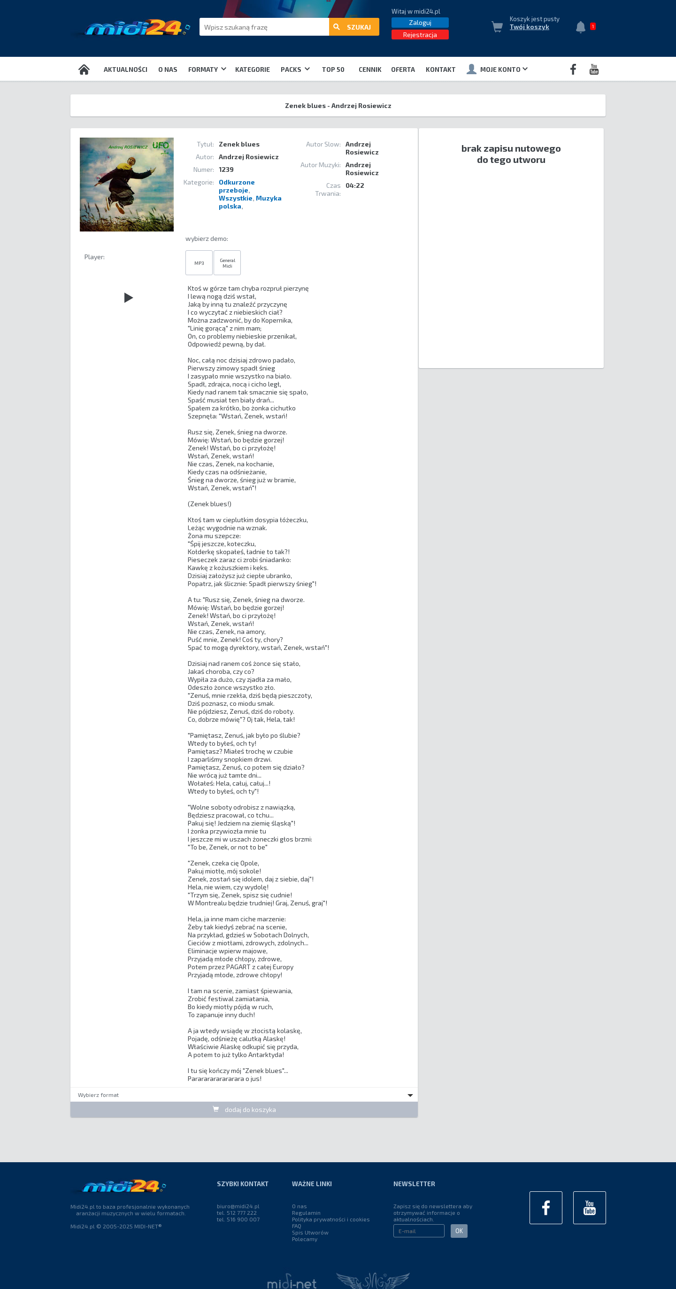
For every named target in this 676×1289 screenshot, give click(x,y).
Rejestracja (420, 35)
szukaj (352, 27)
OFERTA (403, 69)
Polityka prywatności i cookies (331, 1219)
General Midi (227, 263)
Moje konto (497, 69)
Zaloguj (420, 22)
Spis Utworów (310, 1232)
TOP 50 (333, 69)
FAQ (296, 1225)
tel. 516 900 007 (238, 1219)
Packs (295, 69)
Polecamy (304, 1238)
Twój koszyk (529, 27)
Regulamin (306, 1212)
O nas (167, 69)
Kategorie (252, 69)
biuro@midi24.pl (238, 1206)
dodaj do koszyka (244, 1109)
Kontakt (441, 69)
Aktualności (125, 69)
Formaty (207, 69)
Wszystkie (236, 198)
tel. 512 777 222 (237, 1212)
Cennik (370, 69)
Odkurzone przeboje (237, 186)
